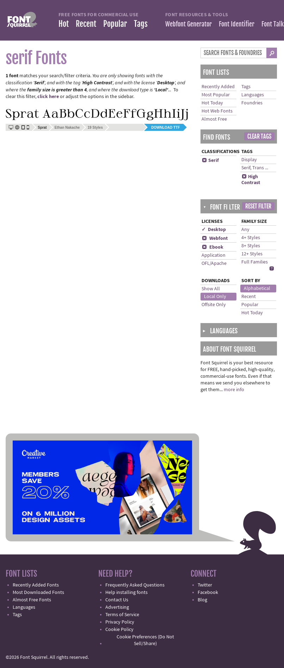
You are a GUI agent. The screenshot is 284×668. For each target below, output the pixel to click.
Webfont (215, 238)
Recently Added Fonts (36, 585)
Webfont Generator (188, 24)
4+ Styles (250, 238)
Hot (63, 24)
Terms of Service (122, 615)
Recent (86, 24)
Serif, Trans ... (254, 168)
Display (249, 160)
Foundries (252, 103)
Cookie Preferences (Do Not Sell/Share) (145, 640)
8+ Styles (250, 246)
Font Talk (272, 24)
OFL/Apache (214, 263)
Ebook (212, 247)
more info (234, 390)
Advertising (117, 607)
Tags (141, 24)
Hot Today (212, 103)
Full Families (254, 262)
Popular (115, 24)
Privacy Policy (119, 622)
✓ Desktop (214, 229)
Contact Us (116, 600)
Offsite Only (214, 305)
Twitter (205, 585)
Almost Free (214, 119)
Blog (202, 600)
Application (214, 255)
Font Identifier (236, 24)
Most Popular (216, 95)
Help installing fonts (126, 592)
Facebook (208, 592)
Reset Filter (258, 206)
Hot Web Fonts (217, 111)
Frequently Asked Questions (135, 585)
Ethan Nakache (67, 127)
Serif (210, 160)
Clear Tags (259, 136)
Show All (211, 289)
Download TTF (165, 127)
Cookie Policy (119, 629)
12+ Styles (252, 254)
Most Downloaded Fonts (38, 592)
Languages (252, 95)
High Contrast (250, 179)
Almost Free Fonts (32, 600)
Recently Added (218, 87)
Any (245, 229)
